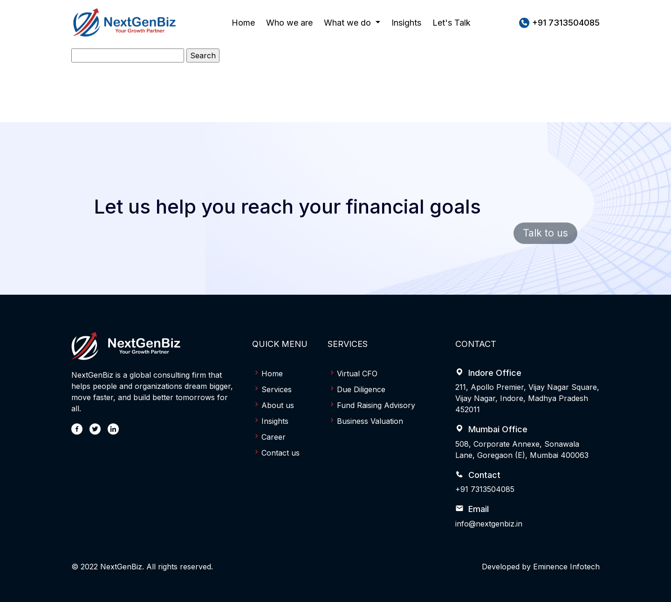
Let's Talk (451, 23)
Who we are (289, 22)
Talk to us (545, 242)
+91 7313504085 (484, 489)
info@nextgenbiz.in (488, 523)
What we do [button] (348, 23)
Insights (406, 23)
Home (243, 22)
